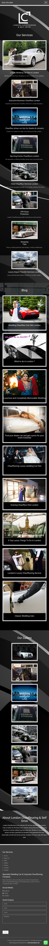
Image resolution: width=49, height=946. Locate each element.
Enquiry (6, 870)
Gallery (6, 863)
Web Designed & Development (17, 943)
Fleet (5, 860)
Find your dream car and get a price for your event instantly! (24, 436)
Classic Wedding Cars (24, 616)
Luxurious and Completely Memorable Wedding (24, 398)
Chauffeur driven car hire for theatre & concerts (24, 128)
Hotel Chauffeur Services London (24, 184)
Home (6, 856)
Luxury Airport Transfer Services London (24, 272)
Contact (6, 868)
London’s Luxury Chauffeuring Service (24, 573)
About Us (6, 858)
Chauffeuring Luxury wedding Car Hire (24, 466)
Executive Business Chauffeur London (24, 101)
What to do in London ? (24, 361)
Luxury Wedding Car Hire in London (24, 73)
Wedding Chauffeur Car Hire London (24, 325)
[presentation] (15, 927)
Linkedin (6, 895)
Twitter (6, 893)
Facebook (6, 891)
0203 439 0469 (7, 3)
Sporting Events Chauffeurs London (24, 156)
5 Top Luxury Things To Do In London (24, 540)
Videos (6, 865)
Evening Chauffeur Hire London (24, 505)
